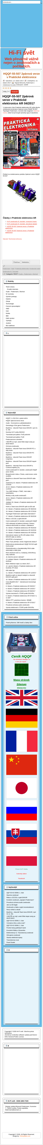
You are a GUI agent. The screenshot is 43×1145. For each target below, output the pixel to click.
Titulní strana (10, 287)
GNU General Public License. (14, 1037)
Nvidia (8, 313)
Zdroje (8, 301)
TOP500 (8, 321)
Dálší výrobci (10, 318)
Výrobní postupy (11, 296)
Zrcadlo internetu (12, 289)
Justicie (8, 323)
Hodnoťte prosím (2, 89)
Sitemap (21, 684)
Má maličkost (10, 325)
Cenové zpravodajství (13, 306)
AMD (7, 308)
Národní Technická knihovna (12, 239)
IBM (7, 316)
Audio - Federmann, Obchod (28, 274)
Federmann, (7, 268)
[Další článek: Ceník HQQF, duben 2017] (25, 262)
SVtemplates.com (25, 1136)
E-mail (13, 85)
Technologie (10, 304)
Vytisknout (6, 85)
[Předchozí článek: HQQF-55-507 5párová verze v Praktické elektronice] (17, 262)
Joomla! (7, 1035)
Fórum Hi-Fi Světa (21, 869)
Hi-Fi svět (21, 52)
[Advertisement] (21, 25)
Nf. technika (10, 294)
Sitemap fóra (21, 688)
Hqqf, (13, 268)
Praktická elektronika (22, 268)
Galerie (8, 299)
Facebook (21, 878)
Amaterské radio (34, 268)
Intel (7, 311)
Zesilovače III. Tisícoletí (10, 271)
